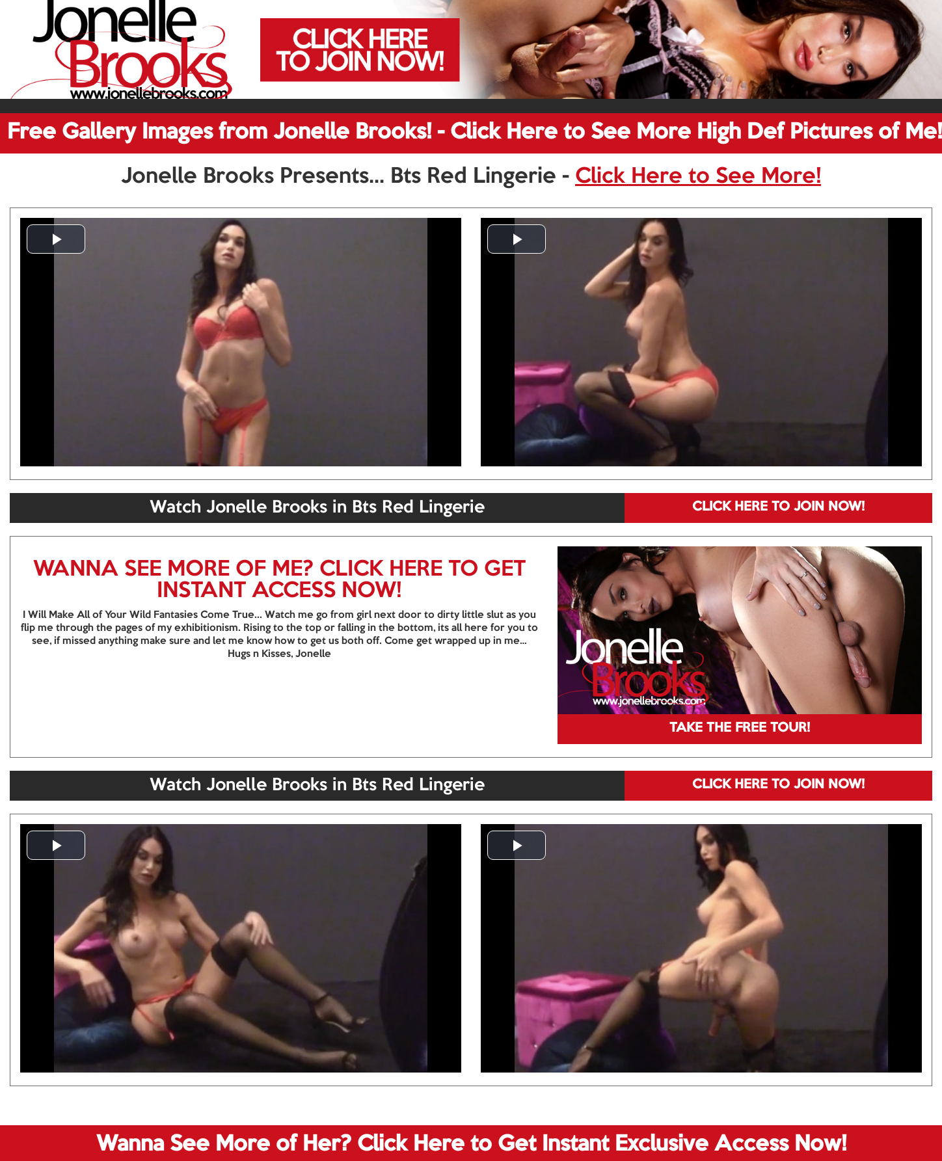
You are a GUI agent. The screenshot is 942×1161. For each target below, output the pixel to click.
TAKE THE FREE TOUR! (739, 728)
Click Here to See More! (698, 177)
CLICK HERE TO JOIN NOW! (778, 507)
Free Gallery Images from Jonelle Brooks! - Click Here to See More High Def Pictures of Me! (474, 132)
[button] (56, 239)
